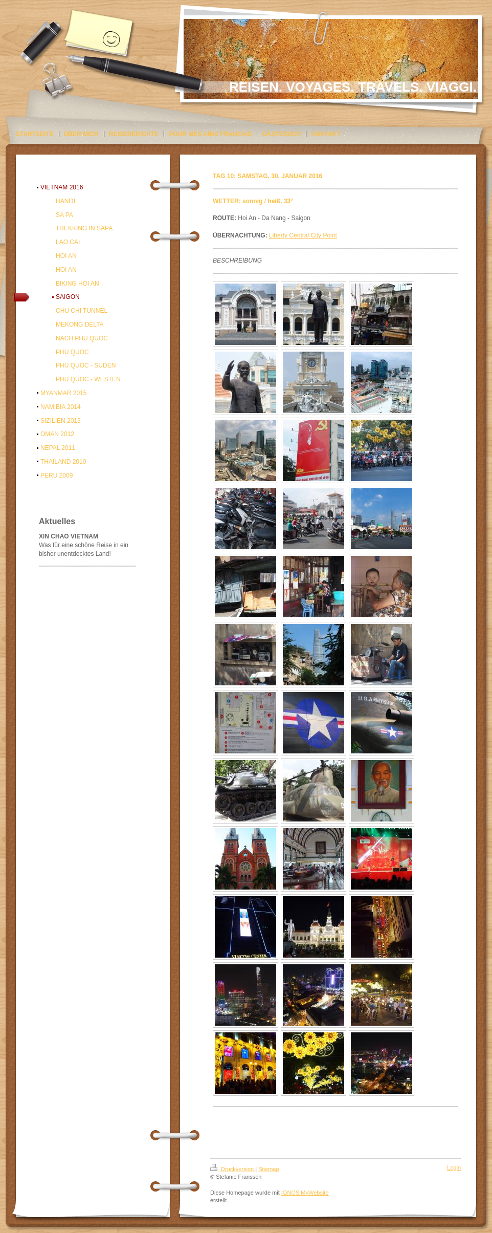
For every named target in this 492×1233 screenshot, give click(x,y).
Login (454, 1167)
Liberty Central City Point (303, 235)
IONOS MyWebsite (305, 1192)
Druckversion (232, 1169)
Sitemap (268, 1169)
